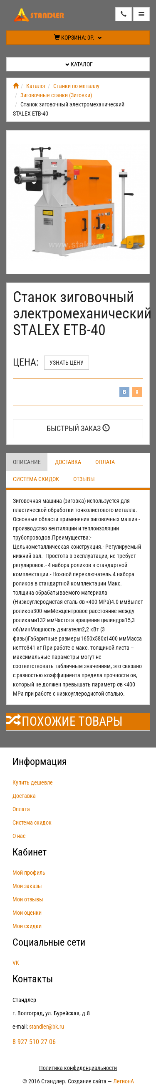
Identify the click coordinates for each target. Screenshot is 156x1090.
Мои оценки (27, 912)
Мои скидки (27, 926)
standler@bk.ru (46, 1026)
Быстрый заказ (78, 428)
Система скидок (36, 479)
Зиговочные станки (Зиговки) (56, 95)
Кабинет (29, 852)
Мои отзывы (27, 899)
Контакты (32, 979)
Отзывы (84, 479)
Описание (27, 462)
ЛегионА (123, 1081)
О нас (18, 836)
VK (15, 962)
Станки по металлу (76, 86)
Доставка (68, 462)
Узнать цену (67, 362)
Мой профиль (28, 872)
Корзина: (78, 37)
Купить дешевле (32, 782)
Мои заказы (27, 886)
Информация (39, 761)
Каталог (79, 64)
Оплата (105, 462)
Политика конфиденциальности (78, 1068)
